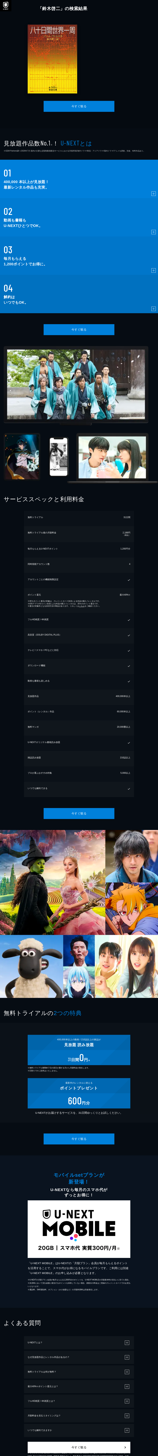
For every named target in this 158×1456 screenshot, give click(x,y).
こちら (81, 606)
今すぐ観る (79, 106)
